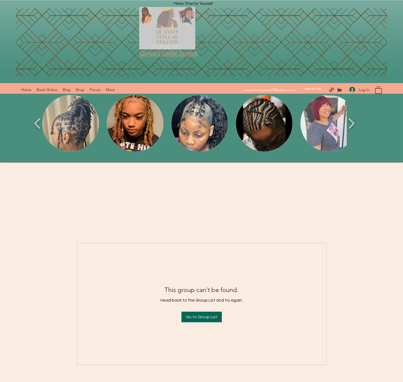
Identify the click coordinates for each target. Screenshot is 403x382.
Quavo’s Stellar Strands (168, 53)
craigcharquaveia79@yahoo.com (269, 89)
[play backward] (38, 123)
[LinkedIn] (339, 89)
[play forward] (351, 123)
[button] (378, 90)
